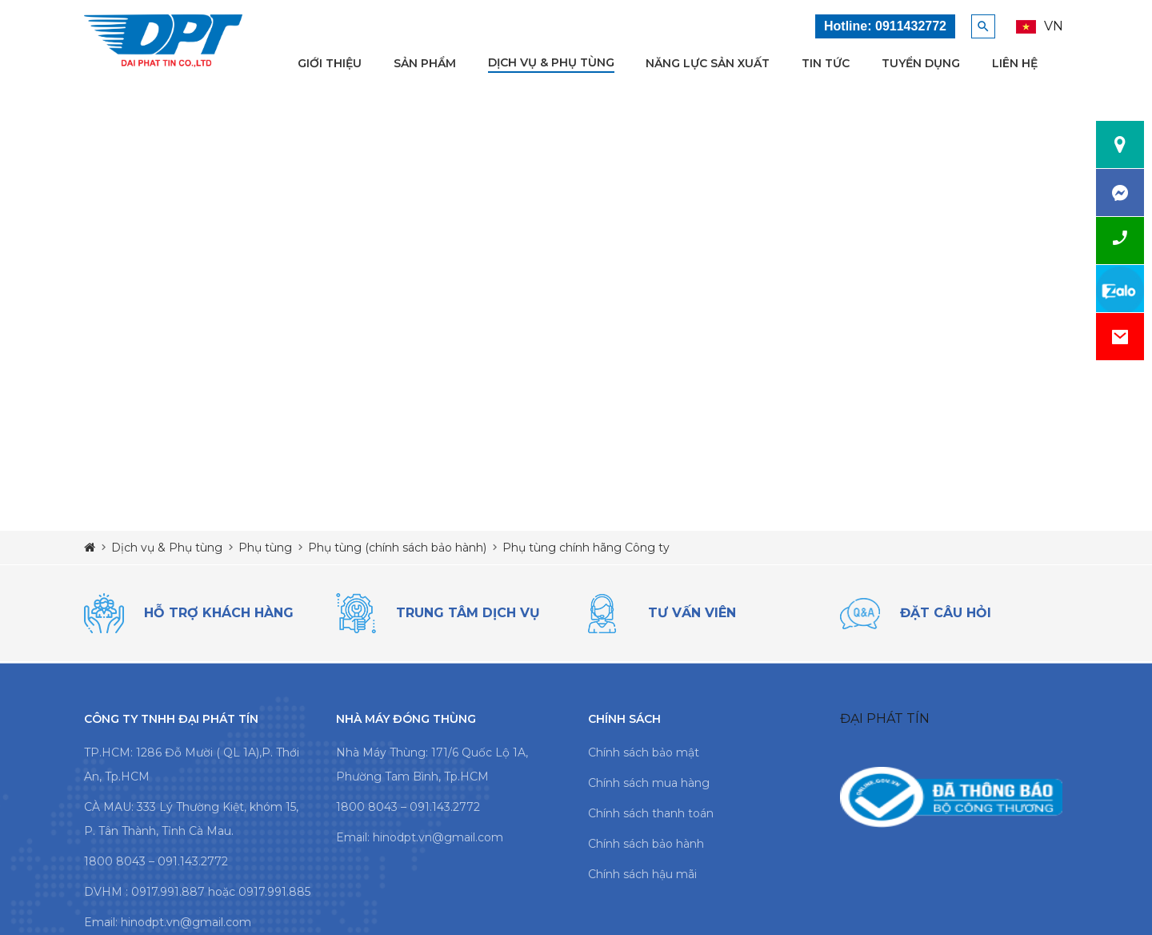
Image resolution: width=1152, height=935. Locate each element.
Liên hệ (1015, 63)
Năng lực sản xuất (708, 63)
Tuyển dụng (921, 63)
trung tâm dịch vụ (468, 612)
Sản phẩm (425, 63)
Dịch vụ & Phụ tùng (551, 62)
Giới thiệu (330, 63)
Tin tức (826, 63)
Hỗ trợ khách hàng (219, 612)
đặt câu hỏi (945, 612)
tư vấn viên (692, 612)
